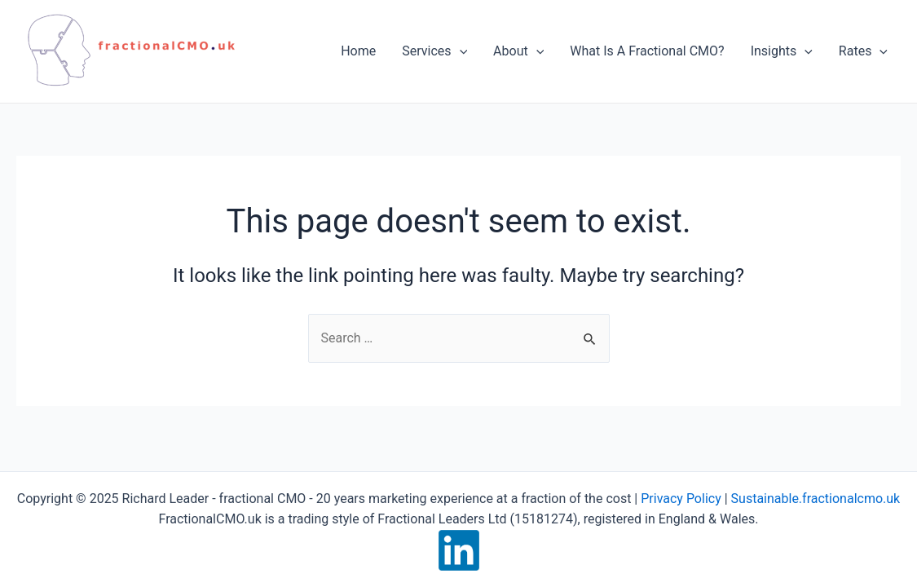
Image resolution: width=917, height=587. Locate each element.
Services (434, 51)
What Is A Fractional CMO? (647, 51)
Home (358, 51)
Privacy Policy (681, 498)
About (518, 51)
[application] (460, 51)
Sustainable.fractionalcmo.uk (816, 498)
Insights (782, 51)
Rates (863, 51)
